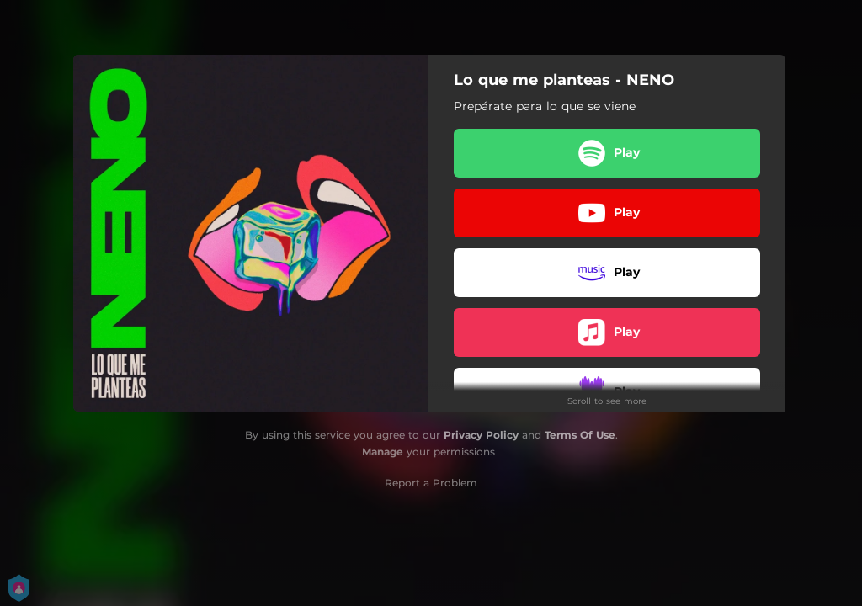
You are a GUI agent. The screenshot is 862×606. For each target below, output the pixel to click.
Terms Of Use (580, 434)
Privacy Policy (481, 434)
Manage (382, 451)
